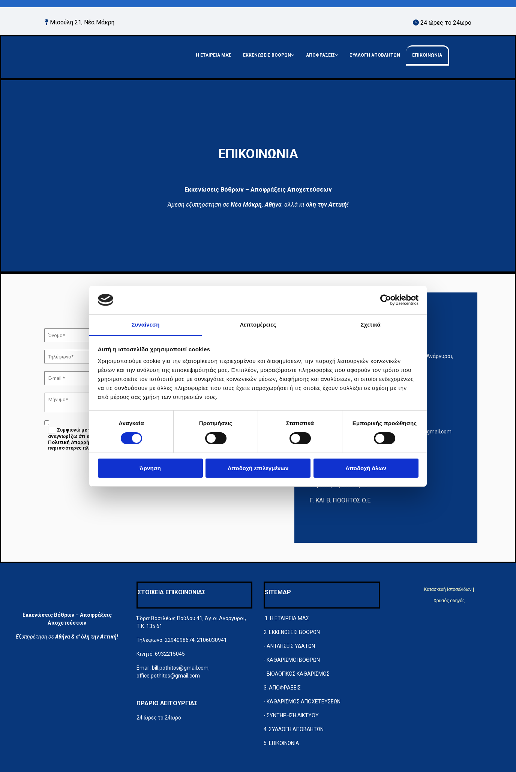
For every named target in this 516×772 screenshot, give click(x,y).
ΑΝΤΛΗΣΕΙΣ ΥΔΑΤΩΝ (291, 646)
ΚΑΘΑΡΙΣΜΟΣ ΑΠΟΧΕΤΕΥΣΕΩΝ (303, 702)
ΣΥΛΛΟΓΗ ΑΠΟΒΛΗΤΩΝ (375, 55)
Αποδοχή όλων (365, 468)
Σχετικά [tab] (370, 324)
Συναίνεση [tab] (145, 324)
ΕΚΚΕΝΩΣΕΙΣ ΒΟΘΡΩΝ (267, 55)
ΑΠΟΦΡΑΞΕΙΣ (320, 55)
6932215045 (170, 654)
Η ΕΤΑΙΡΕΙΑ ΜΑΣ (213, 55)
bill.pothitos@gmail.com (180, 668)
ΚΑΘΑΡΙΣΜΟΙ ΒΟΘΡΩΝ (293, 660)
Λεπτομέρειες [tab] (258, 324)
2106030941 (212, 640)
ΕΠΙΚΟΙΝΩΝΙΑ (427, 55)
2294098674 (180, 640)
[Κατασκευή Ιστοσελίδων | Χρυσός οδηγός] (397, 618)
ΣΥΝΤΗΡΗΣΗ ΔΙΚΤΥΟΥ (293, 715)
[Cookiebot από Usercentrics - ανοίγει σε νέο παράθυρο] (385, 300)
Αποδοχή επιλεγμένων (258, 468)
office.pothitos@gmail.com (168, 676)
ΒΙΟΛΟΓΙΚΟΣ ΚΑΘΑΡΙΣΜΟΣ (298, 674)
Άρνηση (150, 468)
